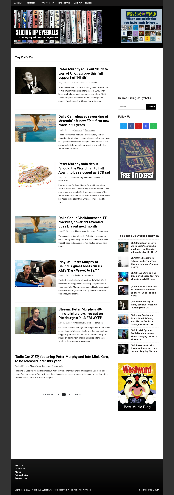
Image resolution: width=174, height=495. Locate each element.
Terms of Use (64, 3)
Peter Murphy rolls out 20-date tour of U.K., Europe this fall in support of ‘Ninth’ (83, 73)
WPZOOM (154, 490)
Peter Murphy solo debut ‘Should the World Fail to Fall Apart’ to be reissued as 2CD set (84, 168)
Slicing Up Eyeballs (40, 490)
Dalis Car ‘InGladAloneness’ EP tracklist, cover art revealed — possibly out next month (82, 222)
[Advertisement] (138, 69)
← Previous (48, 394)
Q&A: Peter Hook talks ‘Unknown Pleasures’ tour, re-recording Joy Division (143, 348)
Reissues (88, 177)
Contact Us (32, 3)
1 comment (92, 82)
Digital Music (79, 323)
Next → (77, 394)
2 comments (90, 130)
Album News (80, 231)
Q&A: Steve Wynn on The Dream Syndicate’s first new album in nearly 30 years (144, 276)
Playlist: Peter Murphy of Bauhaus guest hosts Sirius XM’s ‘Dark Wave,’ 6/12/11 (80, 266)
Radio (77, 275)
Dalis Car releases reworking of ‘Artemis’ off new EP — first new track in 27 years (83, 120)
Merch (18, 472)
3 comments (102, 231)
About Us (18, 3)
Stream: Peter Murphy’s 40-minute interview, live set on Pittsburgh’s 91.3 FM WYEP (80, 313)
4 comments (87, 275)
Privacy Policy (47, 3)
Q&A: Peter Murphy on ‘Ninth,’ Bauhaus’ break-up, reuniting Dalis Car (143, 304)
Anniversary (78, 177)
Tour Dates (80, 82)
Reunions (78, 130)
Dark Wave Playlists (83, 3)
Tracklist (96, 177)
